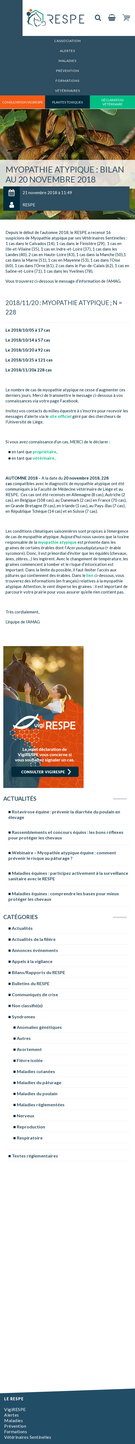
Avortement (29, 1049)
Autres (24, 1038)
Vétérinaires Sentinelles (27, 1437)
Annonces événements (35, 950)
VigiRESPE (15, 1409)
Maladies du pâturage (39, 1082)
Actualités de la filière (34, 939)
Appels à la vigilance (32, 961)
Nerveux (25, 1115)
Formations (67, 81)
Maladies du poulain (37, 1093)
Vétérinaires (67, 91)
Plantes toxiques (67, 102)
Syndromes (23, 1016)
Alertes (67, 51)
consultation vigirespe (22, 102)
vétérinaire (43, 458)
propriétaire (44, 451)
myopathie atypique (57, 542)
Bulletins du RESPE (30, 983)
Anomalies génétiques (39, 1027)
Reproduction (31, 1126)
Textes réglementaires (35, 1155)
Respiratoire (30, 1137)
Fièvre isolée (30, 1060)
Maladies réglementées (41, 1104)
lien (89, 575)
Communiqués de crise (35, 994)
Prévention (67, 71)
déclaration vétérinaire (112, 102)
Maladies (67, 61)
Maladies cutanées (36, 1071)
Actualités (22, 928)
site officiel (60, 416)
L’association (67, 41)
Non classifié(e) (27, 1005)
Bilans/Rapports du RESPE (38, 972)
